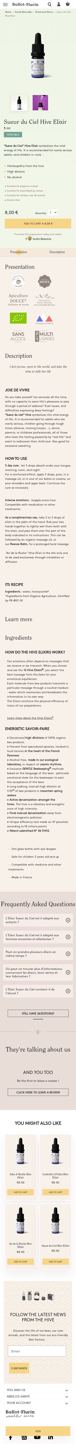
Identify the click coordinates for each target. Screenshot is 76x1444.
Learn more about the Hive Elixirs (30, 718)
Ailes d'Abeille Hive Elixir (20, 1176)
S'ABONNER (19, 1368)
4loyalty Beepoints (38, 238)
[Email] (37, 1351)
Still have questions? (38, 1013)
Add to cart (38, 223)
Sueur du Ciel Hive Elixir (55, 1246)
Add (38, 1431)
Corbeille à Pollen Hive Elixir (55, 1176)
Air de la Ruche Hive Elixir (20, 1246)
